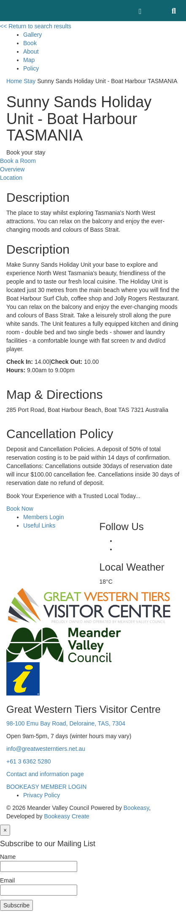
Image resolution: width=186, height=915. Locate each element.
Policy (31, 68)
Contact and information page (45, 774)
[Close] (5, 830)
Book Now (19, 508)
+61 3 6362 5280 (28, 761)
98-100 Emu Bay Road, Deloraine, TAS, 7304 (65, 723)
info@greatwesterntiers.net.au (45, 748)
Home (14, 81)
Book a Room (18, 160)
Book (30, 43)
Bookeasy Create (66, 816)
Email (7, 880)
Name (8, 856)
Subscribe (16, 905)
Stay (29, 81)
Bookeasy (136, 807)
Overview (12, 169)
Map (29, 60)
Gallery (32, 34)
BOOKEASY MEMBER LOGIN (46, 786)
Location (11, 177)
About (31, 51)
